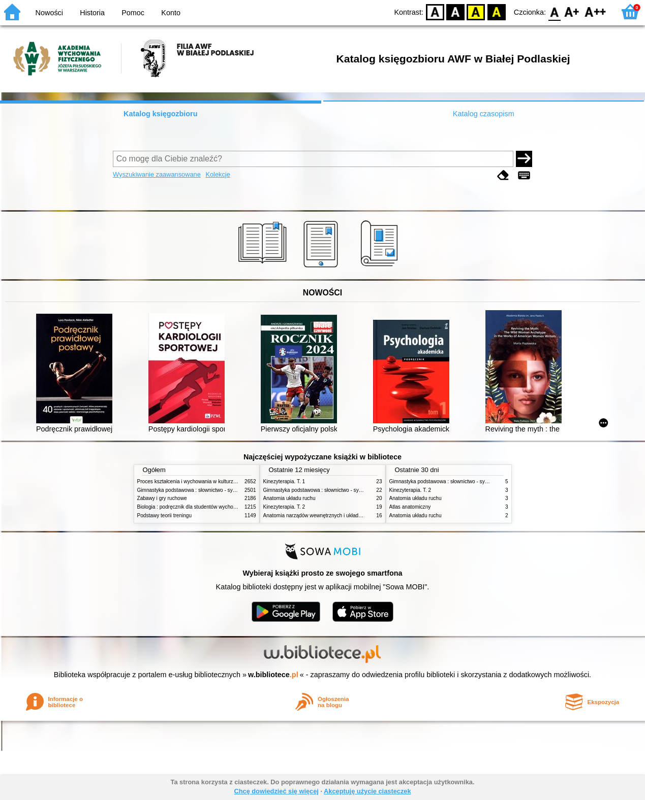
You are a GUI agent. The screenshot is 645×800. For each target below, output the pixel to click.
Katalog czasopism (483, 114)
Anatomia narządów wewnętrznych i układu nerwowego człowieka (338, 515)
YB (476, 11)
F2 (595, 11)
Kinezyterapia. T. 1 (284, 481)
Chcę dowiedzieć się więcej (276, 791)
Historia (92, 13)
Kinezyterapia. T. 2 (284, 507)
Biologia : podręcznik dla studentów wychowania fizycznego (204, 507)
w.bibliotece (273, 675)
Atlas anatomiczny (410, 507)
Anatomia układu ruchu (289, 498)
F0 (554, 11)
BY (496, 11)
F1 (572, 11)
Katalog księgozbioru (161, 114)
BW (455, 11)
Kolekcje (217, 174)
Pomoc (132, 13)
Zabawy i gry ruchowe (162, 498)
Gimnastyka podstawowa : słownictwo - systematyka (196, 490)
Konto (170, 13)
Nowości (49, 13)
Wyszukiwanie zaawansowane (157, 174)
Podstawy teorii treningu (164, 515)
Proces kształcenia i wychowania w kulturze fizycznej (197, 481)
